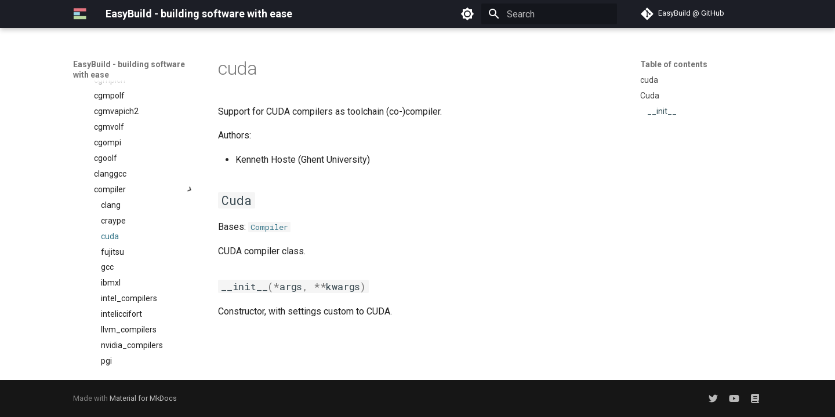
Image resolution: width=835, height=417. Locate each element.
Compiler (269, 227)
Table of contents (673, 64)
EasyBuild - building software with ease (129, 69)
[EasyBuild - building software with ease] (80, 13)
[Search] (549, 13)
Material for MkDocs (143, 398)
